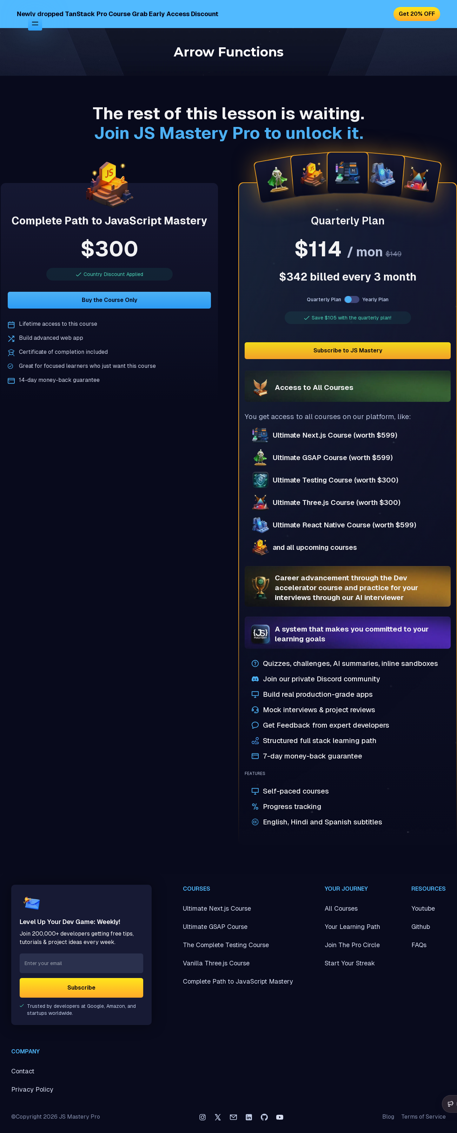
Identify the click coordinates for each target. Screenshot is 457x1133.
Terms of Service (423, 1116)
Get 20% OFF (417, 14)
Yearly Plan (375, 299)
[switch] (351, 299)
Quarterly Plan (324, 299)
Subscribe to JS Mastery (347, 350)
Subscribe (81, 987)
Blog (388, 1116)
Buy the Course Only (109, 300)
